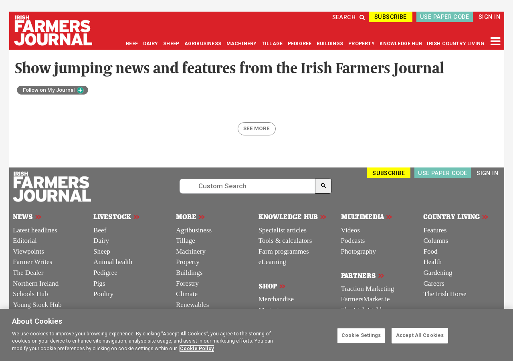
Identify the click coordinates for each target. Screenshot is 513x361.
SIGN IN (489, 17)
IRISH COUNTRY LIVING (455, 43)
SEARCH (348, 17)
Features (434, 230)
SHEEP (171, 43)
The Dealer (28, 272)
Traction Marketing (367, 288)
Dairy (101, 240)
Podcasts (353, 240)
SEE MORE (256, 128)
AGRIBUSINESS (203, 43)
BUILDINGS (331, 43)
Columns (435, 240)
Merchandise (276, 299)
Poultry (103, 294)
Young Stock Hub (37, 305)
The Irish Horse (444, 294)
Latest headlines (35, 230)
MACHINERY (242, 43)
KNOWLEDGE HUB (401, 43)
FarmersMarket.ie (365, 299)
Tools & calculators (285, 240)
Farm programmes (284, 251)
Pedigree (105, 272)
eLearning (272, 262)
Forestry (187, 283)
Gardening (437, 272)
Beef (99, 230)
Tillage (185, 240)
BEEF (132, 43)
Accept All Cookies (420, 335)
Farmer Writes (32, 262)
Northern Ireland (36, 283)
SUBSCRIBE (390, 17)
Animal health (112, 262)
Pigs (99, 283)
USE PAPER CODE (444, 17)
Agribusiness (194, 230)
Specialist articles (283, 230)
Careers (433, 283)
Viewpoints (28, 251)
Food (430, 251)
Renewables (192, 305)
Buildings (189, 272)
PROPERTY (362, 43)
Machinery (191, 251)
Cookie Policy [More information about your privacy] (197, 348)
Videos (350, 230)
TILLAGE (273, 43)
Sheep (101, 251)
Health (432, 262)
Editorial (25, 240)
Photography (358, 251)
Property (188, 262)
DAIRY (150, 43)
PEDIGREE (300, 43)
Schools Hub (30, 294)
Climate (187, 294)
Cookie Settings (361, 335)
